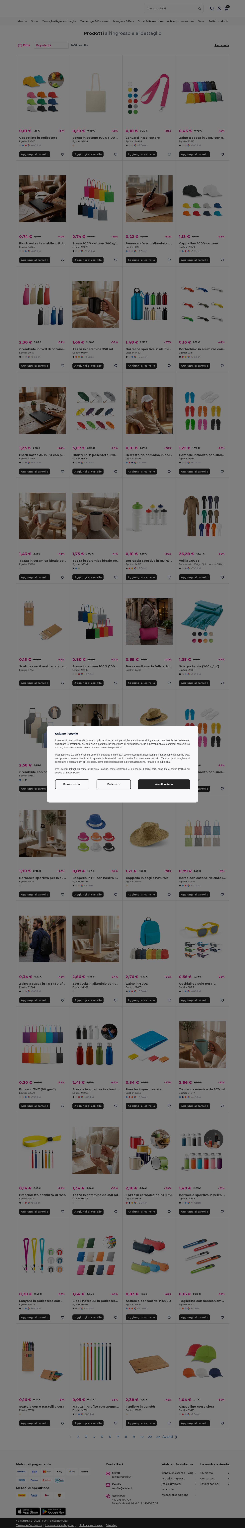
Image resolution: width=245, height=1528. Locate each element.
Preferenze (113, 784)
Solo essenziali (72, 784)
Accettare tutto (164, 784)
